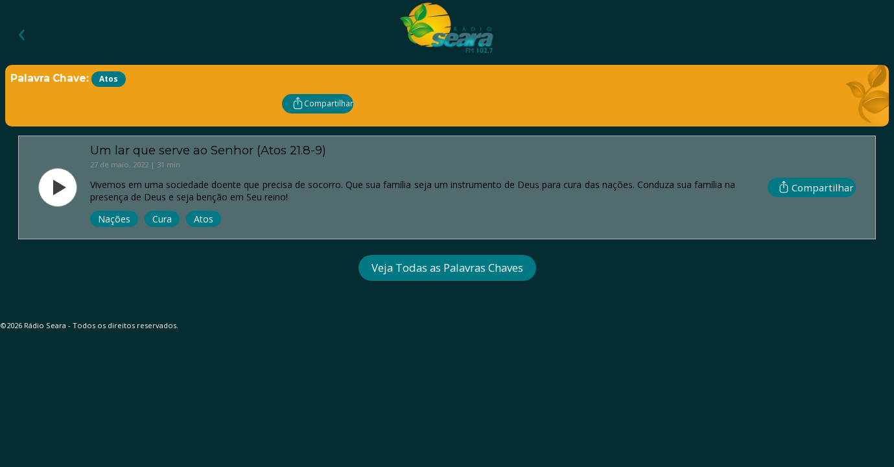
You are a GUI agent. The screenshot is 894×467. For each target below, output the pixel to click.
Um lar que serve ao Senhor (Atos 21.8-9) (208, 150)
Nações (114, 219)
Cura (162, 219)
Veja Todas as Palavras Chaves (447, 267)
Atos (203, 219)
